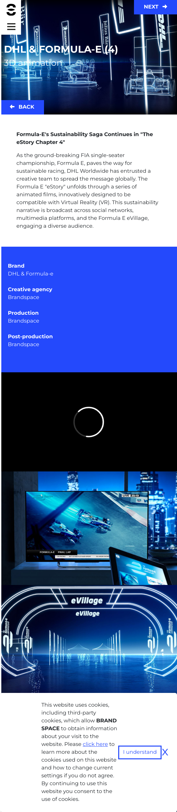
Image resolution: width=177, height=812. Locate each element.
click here (95, 744)
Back (22, 107)
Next (155, 7)
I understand (140, 752)
